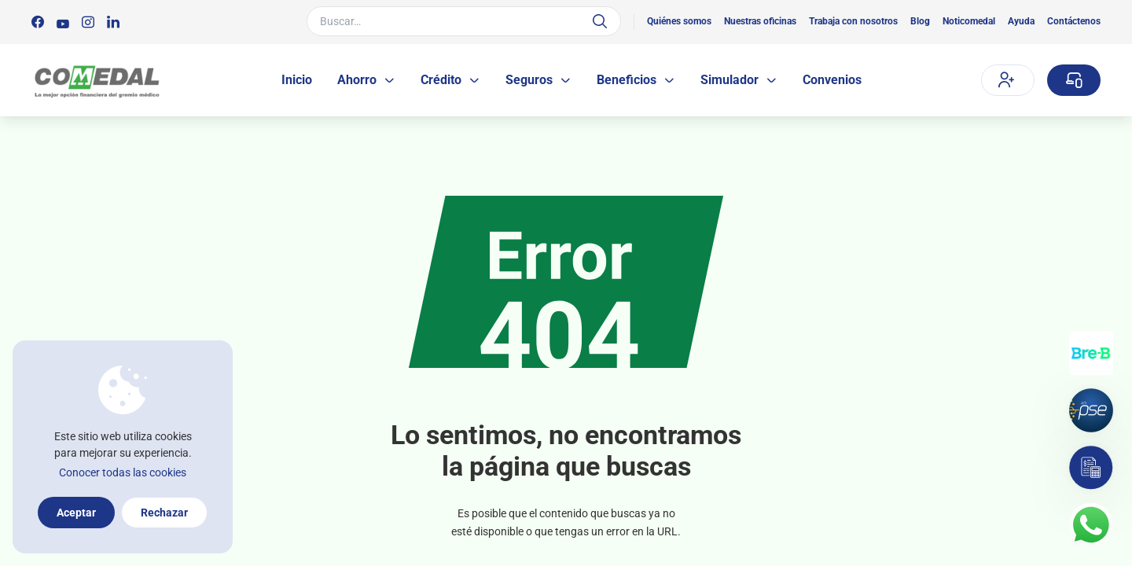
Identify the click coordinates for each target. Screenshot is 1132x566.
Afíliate (1006, 79)
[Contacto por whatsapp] (1091, 525)
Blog (920, 21)
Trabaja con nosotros (853, 21)
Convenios (832, 79)
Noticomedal (969, 21)
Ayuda (1021, 21)
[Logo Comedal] (96, 80)
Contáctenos (1074, 21)
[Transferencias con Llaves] (1091, 353)
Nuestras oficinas (760, 21)
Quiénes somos (679, 21)
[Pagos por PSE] (1091, 410)
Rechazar (164, 512)
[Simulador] (1091, 468)
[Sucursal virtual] (1074, 80)
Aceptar (76, 512)
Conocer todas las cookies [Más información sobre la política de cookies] (122, 472)
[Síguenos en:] (37, 22)
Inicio (296, 79)
